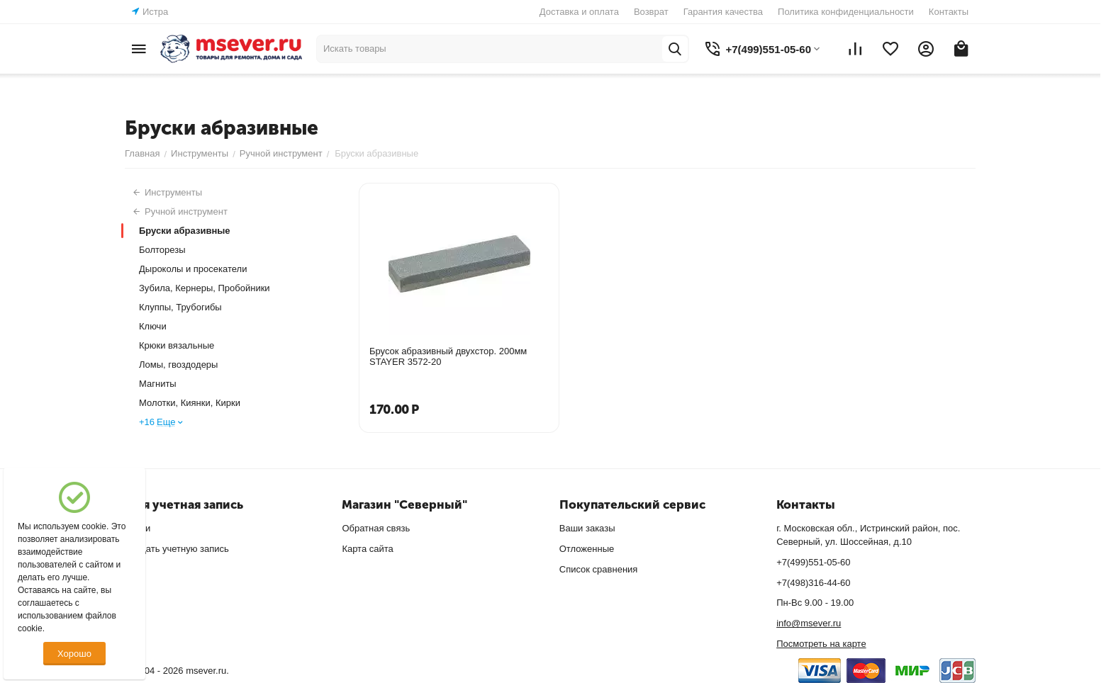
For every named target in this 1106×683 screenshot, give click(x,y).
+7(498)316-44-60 (813, 582)
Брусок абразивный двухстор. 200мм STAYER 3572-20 (448, 356)
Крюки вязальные (176, 345)
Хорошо (74, 653)
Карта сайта (367, 548)
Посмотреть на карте (821, 643)
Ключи (153, 326)
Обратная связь (376, 528)
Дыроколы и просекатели (193, 269)
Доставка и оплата (579, 11)
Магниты (158, 383)
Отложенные (586, 548)
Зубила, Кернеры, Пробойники (204, 288)
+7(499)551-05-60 (813, 562)
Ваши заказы (587, 528)
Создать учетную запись (177, 548)
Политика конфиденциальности (846, 11)
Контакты (948, 11)
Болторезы (162, 249)
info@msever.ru (808, 623)
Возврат (651, 11)
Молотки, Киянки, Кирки (189, 402)
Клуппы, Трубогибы (180, 307)
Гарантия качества (723, 11)
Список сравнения (598, 569)
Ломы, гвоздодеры (178, 364)
